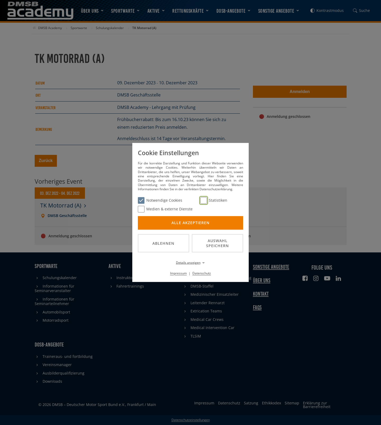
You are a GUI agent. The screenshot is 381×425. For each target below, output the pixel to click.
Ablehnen (163, 243)
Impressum (178, 273)
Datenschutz (201, 273)
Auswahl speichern (217, 243)
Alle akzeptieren (190, 222)
